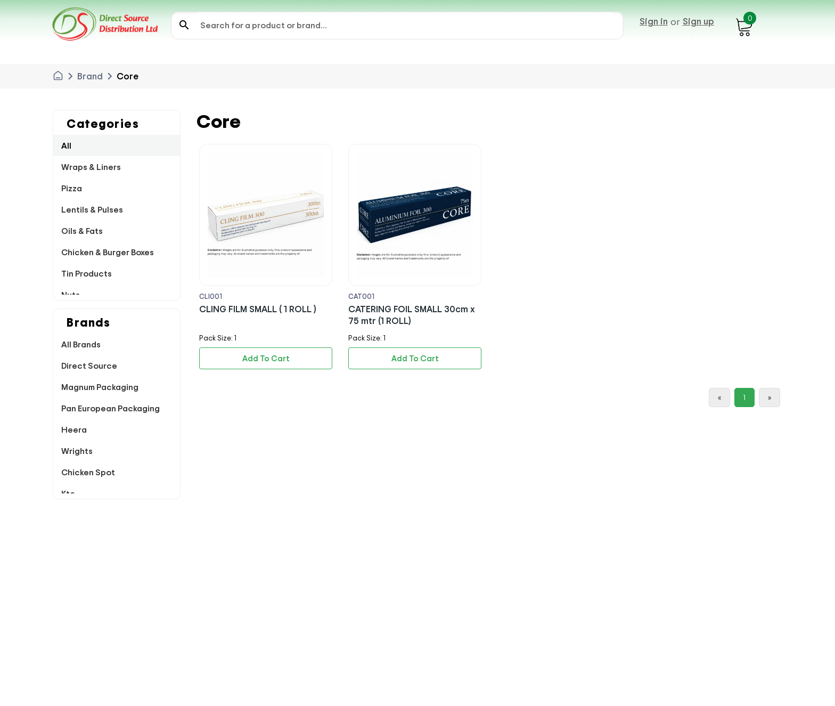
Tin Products (86, 273)
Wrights (77, 451)
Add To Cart (266, 358)
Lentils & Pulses (92, 209)
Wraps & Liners (91, 167)
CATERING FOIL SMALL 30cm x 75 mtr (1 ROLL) (411, 315)
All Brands (81, 344)
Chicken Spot (88, 472)
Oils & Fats (82, 231)
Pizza (71, 188)
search (184, 25)
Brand (90, 76)
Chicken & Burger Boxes (107, 252)
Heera (74, 429)
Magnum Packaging (99, 387)
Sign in (654, 21)
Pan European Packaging (110, 408)
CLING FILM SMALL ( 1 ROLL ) (257, 309)
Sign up (698, 21)
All (66, 145)
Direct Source (89, 365)
